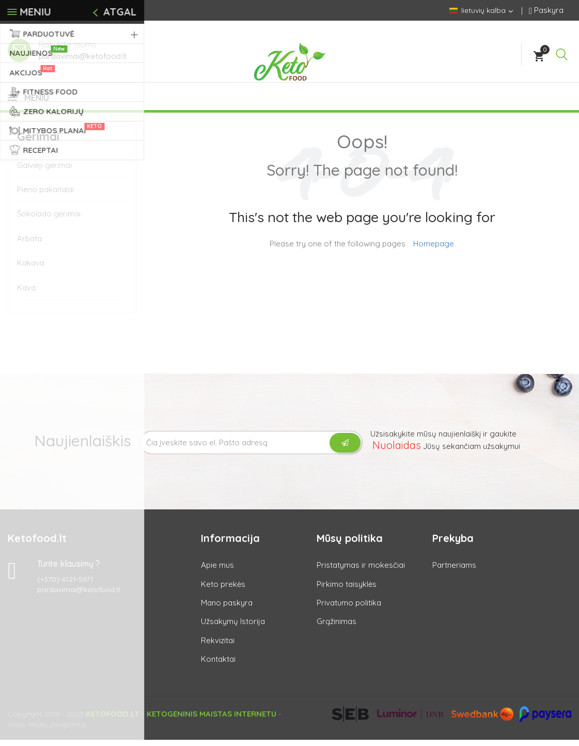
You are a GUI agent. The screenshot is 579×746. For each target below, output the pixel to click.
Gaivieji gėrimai (44, 171)
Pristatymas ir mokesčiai (361, 571)
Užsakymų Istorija (233, 627)
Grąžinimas (336, 627)
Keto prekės (223, 590)
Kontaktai (218, 665)
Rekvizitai (217, 646)
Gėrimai (38, 142)
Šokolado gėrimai (49, 220)
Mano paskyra (227, 609)
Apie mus (217, 571)
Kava (26, 294)
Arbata (29, 245)
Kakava (30, 269)
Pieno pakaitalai (45, 195)
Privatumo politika (349, 609)
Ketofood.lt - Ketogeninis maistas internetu (181, 720)
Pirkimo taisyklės (347, 590)
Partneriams (454, 571)
